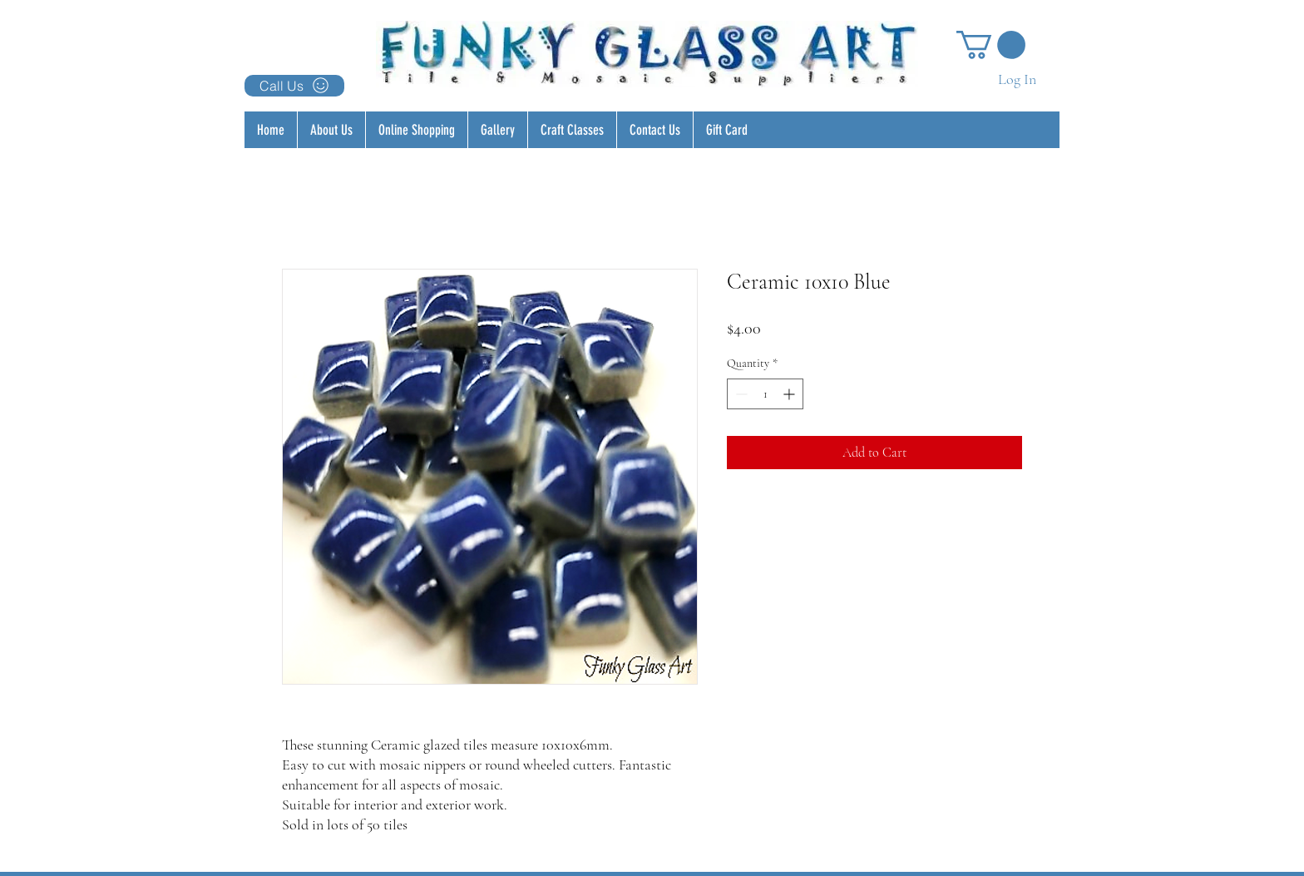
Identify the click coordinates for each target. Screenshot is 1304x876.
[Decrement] (739, 393)
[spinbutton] (765, 393)
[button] (990, 45)
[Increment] (790, 393)
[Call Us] (294, 86)
